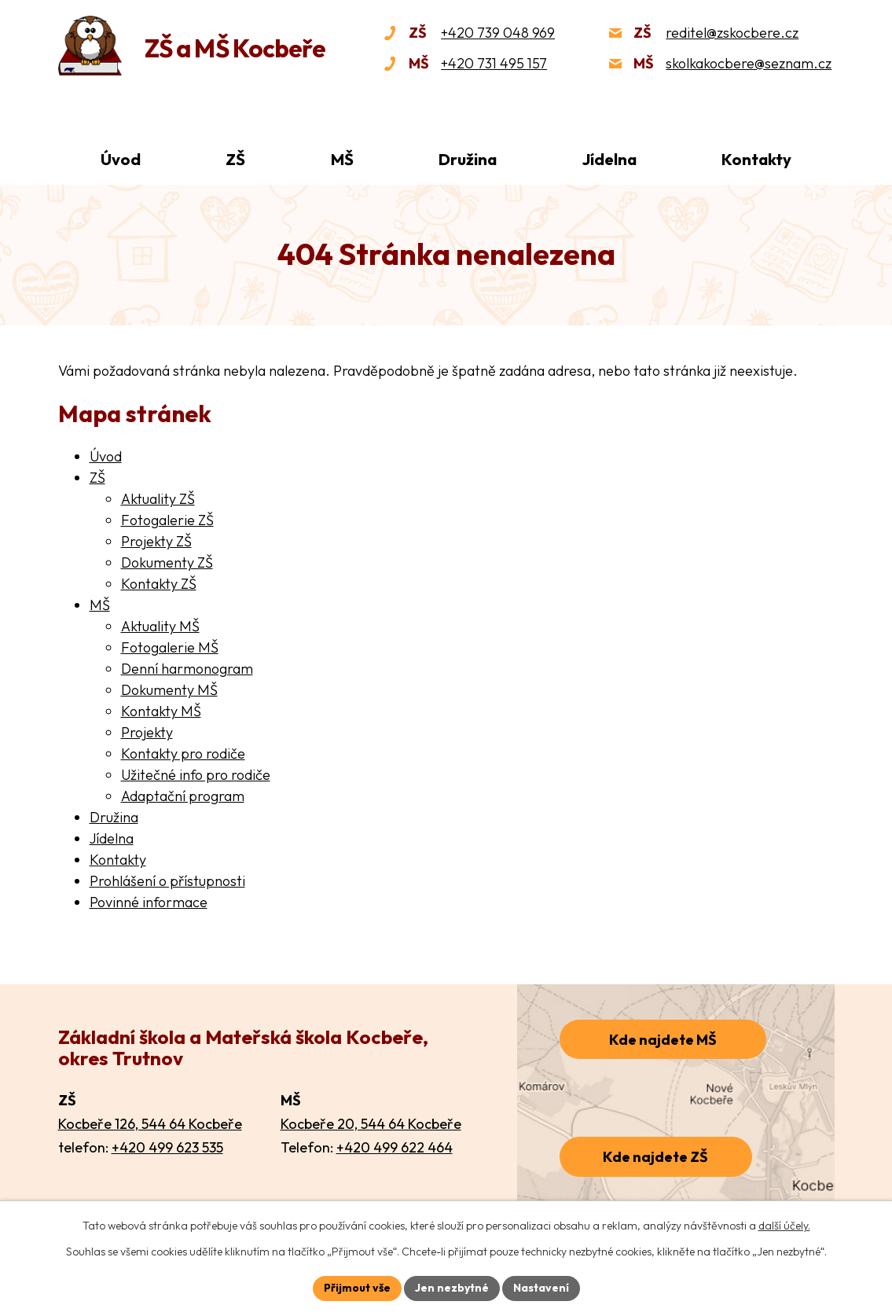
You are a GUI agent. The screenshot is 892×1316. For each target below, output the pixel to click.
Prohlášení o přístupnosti (167, 881)
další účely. (784, 1226)
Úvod (121, 159)
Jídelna (609, 159)
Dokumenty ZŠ (167, 562)
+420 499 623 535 (167, 1147)
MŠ (342, 159)
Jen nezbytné (452, 1288)
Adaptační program (182, 796)
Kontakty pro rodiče (183, 753)
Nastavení (541, 1288)
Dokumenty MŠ (169, 690)
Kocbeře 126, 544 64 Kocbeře (150, 1124)
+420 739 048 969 (498, 33)
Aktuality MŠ (160, 626)
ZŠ (235, 159)
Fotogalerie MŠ (169, 647)
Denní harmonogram (187, 669)
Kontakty (756, 159)
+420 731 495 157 (494, 63)
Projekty (147, 732)
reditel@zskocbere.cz (732, 33)
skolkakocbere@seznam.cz (748, 63)
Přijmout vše (357, 1288)
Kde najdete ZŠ (655, 1157)
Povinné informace (148, 902)
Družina (468, 159)
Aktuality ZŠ (158, 499)
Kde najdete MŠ (663, 1040)
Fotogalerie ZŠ (167, 520)
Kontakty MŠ (161, 711)
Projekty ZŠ (156, 541)
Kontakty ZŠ (158, 584)
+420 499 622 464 (394, 1147)
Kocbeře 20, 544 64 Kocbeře (371, 1124)
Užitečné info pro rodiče (195, 775)
